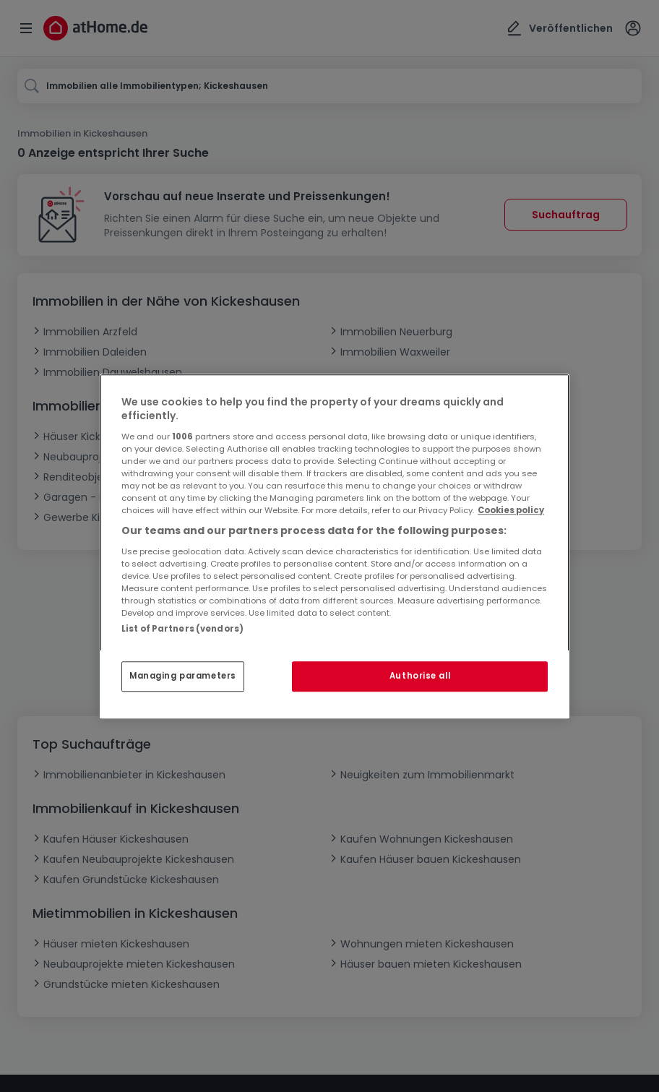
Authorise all (419, 676)
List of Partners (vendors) (182, 629)
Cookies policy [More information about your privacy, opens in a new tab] (511, 510)
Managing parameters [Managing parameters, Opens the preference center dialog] (182, 676)
